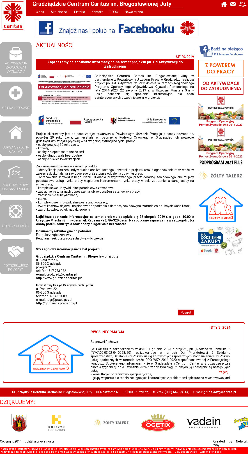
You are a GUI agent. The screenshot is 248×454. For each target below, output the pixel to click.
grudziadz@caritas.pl (61, 274)
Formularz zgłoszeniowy (53, 235)
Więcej (225, 372)
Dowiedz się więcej (186, 451)
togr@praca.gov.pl (59, 299)
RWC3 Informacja (109, 332)
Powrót (186, 312)
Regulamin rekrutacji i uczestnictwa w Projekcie (69, 238)
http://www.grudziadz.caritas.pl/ (59, 278)
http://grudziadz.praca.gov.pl (56, 303)
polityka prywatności (39, 441)
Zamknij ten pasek (211, 451)
